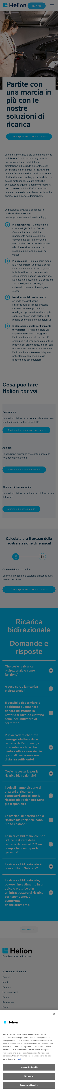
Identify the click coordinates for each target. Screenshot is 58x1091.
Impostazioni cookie (29, 1071)
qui (19, 1063)
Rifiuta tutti (29, 1080)
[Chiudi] (54, 1018)
